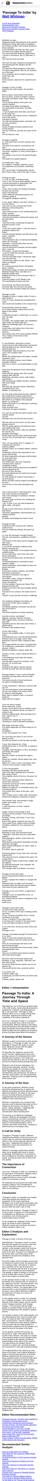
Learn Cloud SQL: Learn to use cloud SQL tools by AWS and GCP (18, 1435)
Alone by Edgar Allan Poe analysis (15, 1452)
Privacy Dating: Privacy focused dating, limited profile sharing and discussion (19, 1439)
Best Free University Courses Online (16, 29)
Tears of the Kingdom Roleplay (13, 27)
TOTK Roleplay (8, 31)
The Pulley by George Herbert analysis (16, 1476)
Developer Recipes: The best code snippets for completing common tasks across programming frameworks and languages (20, 1421)
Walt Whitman (13, 16)
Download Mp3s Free (10, 25)
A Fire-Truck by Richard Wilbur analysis (17, 1478)
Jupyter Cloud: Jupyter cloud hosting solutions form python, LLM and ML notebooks (19, 1431)
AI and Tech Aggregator (11, 23)
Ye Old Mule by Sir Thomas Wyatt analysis (18, 1480)
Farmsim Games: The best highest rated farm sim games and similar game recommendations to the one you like (19, 1426)
